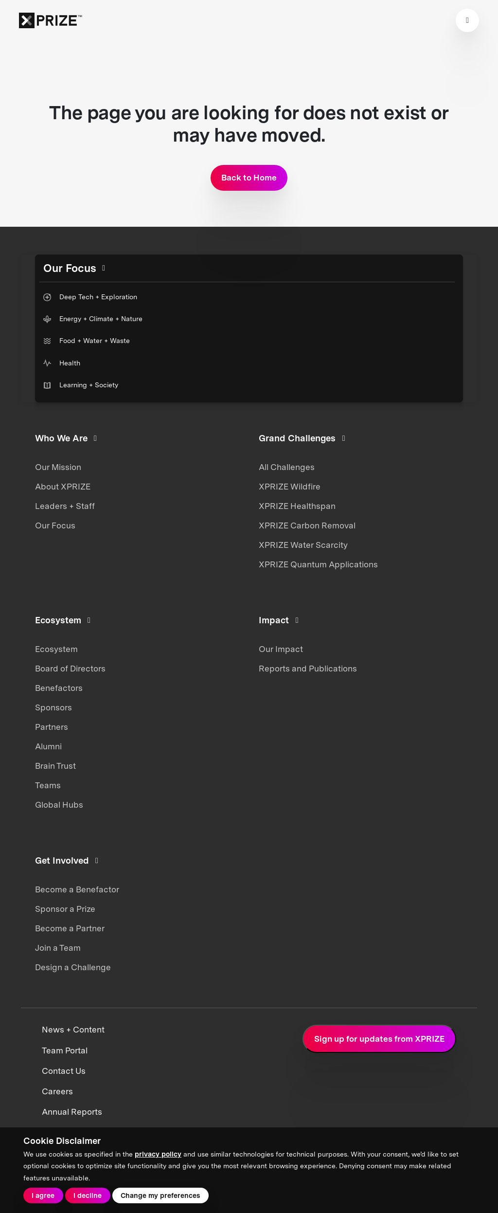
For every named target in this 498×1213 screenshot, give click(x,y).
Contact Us (64, 1071)
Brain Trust (55, 766)
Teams (48, 785)
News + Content (73, 1029)
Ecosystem (56, 649)
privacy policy (158, 1154)
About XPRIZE (62, 486)
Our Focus (55, 525)
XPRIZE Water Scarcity (303, 545)
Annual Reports (72, 1112)
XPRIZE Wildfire (289, 486)
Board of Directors (70, 668)
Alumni (48, 746)
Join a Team (58, 948)
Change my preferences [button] (160, 1195)
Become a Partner (70, 928)
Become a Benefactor (77, 889)
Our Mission (58, 467)
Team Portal (65, 1050)
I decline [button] (87, 1195)
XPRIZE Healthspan (297, 506)
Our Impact (281, 649)
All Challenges (287, 467)
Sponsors (53, 707)
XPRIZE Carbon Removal (307, 525)
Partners (51, 727)
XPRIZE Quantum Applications (318, 564)
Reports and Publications (308, 668)
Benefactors (59, 688)
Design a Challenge (73, 967)
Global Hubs (59, 805)
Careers (57, 1091)
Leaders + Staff (65, 506)
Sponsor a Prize (65, 909)
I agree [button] (43, 1195)
